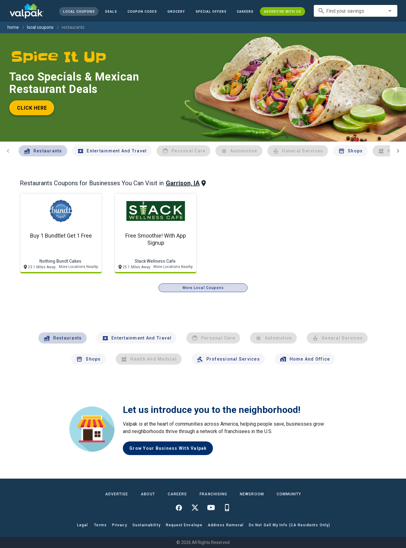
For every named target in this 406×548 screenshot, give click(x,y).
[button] (210, 11)
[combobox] (355, 11)
